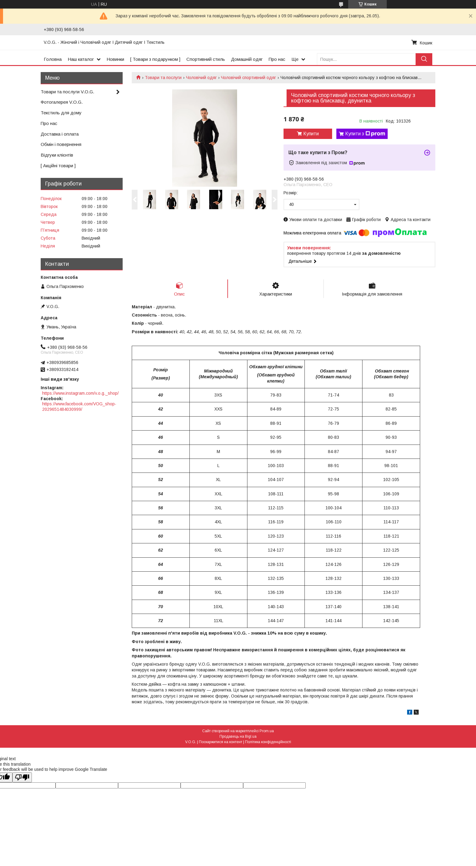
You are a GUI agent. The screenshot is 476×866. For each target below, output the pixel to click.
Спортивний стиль (205, 59)
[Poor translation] (22, 777)
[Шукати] (424, 59)
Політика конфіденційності (268, 742)
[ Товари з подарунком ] (155, 59)
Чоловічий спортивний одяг (248, 77)
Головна (53, 59)
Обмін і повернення (61, 144)
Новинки (115, 59)
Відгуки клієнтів (57, 155)
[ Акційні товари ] (58, 165)
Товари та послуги (163, 77)
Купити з (365, 134)
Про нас (277, 59)
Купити (311, 133)
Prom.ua (267, 731)
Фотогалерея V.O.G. (62, 102)
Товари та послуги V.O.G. (67, 91)
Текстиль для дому (61, 112)
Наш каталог (81, 59)
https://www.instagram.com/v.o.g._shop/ (80, 393)
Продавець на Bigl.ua (238, 736)
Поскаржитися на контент (220, 742)
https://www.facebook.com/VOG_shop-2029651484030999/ (79, 406)
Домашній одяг (247, 59)
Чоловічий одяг (201, 77)
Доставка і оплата (60, 134)
